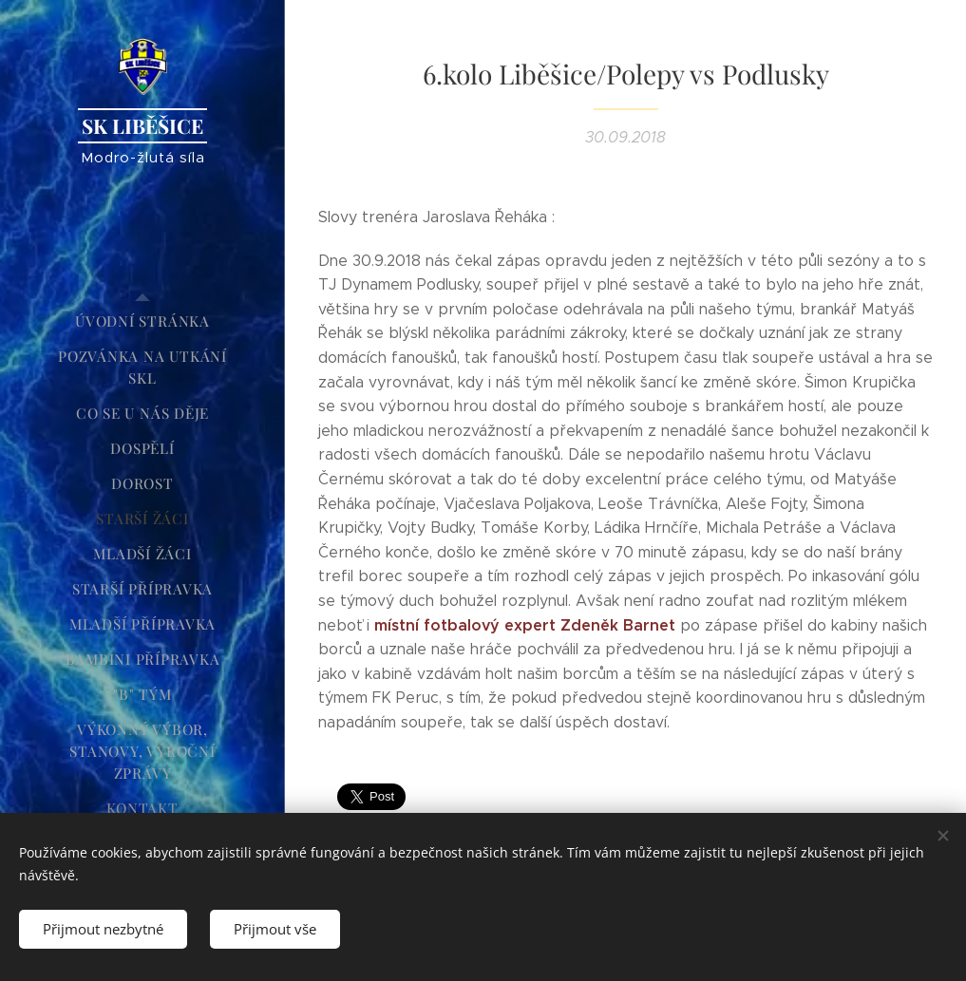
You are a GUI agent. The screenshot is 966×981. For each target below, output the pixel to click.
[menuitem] (142, 321)
